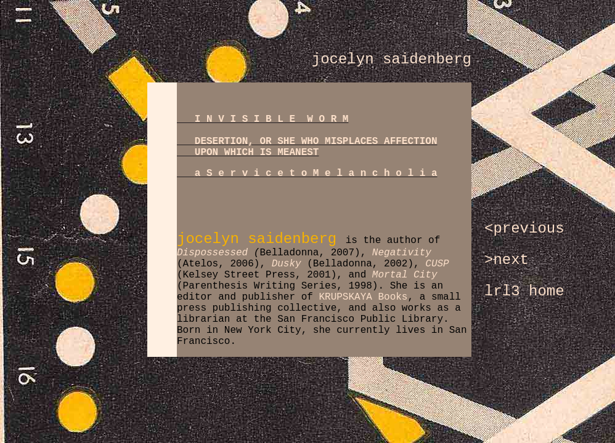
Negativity (401, 252)
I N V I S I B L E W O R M (272, 119)
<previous (524, 228)
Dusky (286, 263)
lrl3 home (524, 291)
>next (506, 260)
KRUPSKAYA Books (363, 297)
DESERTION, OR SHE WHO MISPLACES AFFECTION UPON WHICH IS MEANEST (307, 147)
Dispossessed (212, 252)
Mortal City (405, 275)
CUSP (437, 263)
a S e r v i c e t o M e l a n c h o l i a (316, 173)
